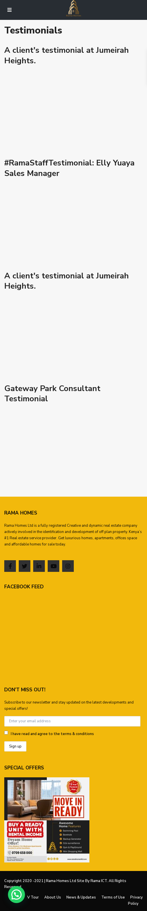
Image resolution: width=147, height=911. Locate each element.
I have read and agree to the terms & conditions (52, 733)
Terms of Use (113, 897)
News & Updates (81, 897)
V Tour (33, 897)
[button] (16, 894)
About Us (52, 897)
